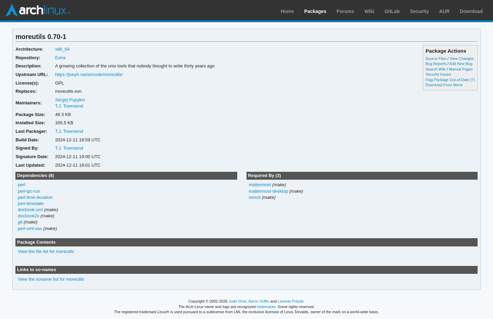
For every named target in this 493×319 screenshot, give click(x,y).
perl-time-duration (35, 197)
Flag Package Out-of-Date (447, 80)
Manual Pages (461, 69)
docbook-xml (30, 209)
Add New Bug (461, 64)
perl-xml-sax (30, 228)
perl (21, 184)
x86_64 (62, 49)
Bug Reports (436, 64)
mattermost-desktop (268, 191)
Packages (315, 11)
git (20, 222)
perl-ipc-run (29, 191)
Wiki (370, 11)
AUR (444, 11)
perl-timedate (31, 203)
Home (287, 11)
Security (419, 11)
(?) (472, 80)
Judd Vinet (237, 301)
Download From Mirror (444, 85)
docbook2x (28, 215)
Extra (60, 57)
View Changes (462, 58)
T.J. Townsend (69, 106)
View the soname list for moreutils (51, 279)
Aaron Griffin (258, 301)
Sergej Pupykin (70, 99)
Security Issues (438, 74)
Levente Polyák (290, 301)
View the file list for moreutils (46, 251)
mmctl (255, 197)
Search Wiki (436, 69)
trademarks (266, 307)
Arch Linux (37, 10)
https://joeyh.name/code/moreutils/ (89, 74)
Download (471, 11)
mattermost (260, 184)
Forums (345, 11)
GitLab (392, 11)
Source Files (436, 58)
